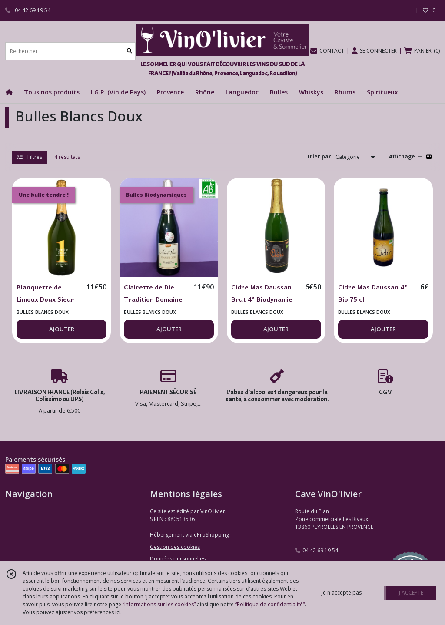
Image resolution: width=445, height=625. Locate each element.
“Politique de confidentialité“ (270, 604)
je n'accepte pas (342, 592)
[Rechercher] (129, 51)
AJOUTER (61, 329)
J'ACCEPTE (411, 592)
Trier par (318, 156)
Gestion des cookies (175, 547)
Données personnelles (178, 558)
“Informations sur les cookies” (159, 604)
